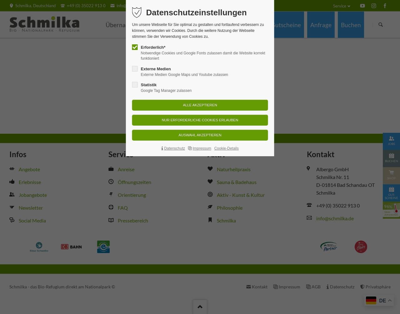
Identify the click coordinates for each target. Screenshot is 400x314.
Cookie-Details (226, 148)
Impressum (202, 148)
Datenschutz (174, 148)
